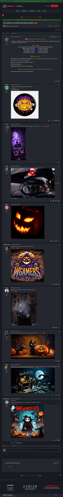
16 (6, 406)
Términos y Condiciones (10, 487)
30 (6, 131)
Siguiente (7, 33)
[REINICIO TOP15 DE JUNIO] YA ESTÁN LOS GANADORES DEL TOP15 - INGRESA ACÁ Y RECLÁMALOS (31, 1)
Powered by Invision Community (30, 489)
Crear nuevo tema (57, 29)
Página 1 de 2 (14, 33)
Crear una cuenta (54, 5)
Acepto (55, 495)
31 (6, 173)
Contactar (10, 489)
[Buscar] (3, 15)
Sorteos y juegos (15, 26)
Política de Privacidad (10, 488)
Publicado (15, 36)
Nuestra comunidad (10, 490)
